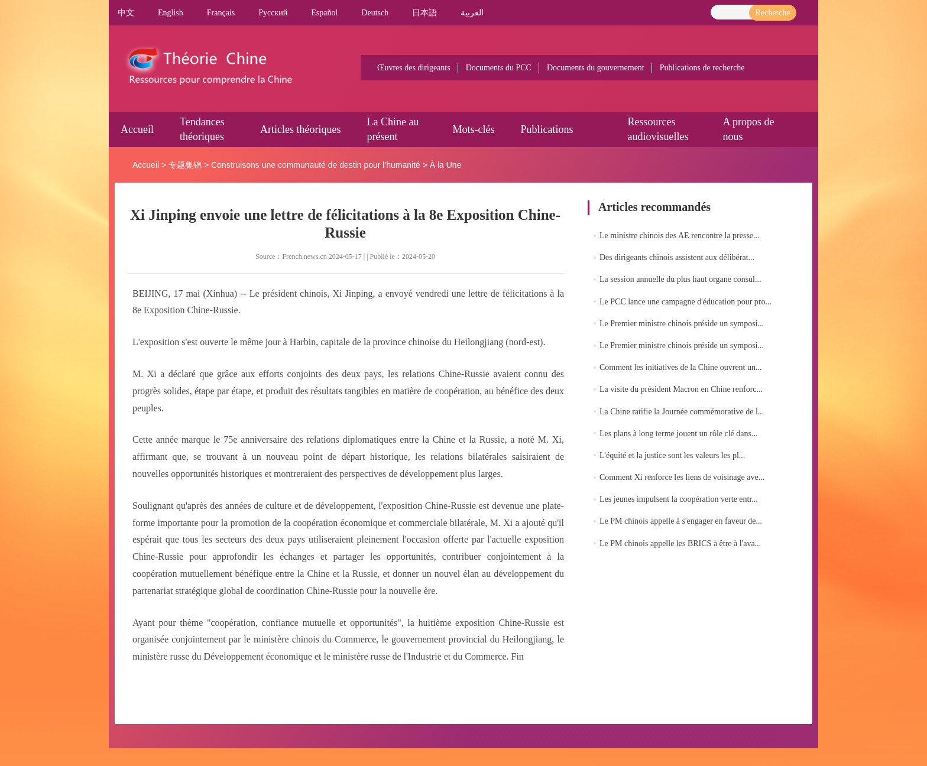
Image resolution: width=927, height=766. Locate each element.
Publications (546, 129)
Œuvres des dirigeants (413, 67)
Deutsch (374, 12)
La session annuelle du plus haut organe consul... (680, 279)
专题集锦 (185, 165)
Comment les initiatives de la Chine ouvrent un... (680, 367)
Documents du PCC (498, 67)
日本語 (424, 12)
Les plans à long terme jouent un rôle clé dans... (678, 433)
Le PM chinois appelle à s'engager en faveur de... (680, 521)
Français (221, 12)
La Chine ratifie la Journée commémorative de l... (681, 411)
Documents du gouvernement (595, 67)
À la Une (446, 165)
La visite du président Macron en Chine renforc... (681, 389)
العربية (472, 12)
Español (324, 12)
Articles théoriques (300, 129)
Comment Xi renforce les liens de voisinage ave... (681, 477)
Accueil (137, 129)
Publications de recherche (702, 67)
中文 (126, 12)
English (170, 12)
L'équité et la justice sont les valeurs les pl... (672, 455)
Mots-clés (473, 129)
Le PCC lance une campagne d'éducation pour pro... (685, 301)
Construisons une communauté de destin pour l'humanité (315, 165)
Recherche (772, 12)
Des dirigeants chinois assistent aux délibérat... (676, 257)
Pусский (272, 12)
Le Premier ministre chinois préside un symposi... (681, 323)
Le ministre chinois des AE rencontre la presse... (679, 235)
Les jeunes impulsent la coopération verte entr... (678, 499)
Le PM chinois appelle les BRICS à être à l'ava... (680, 543)
